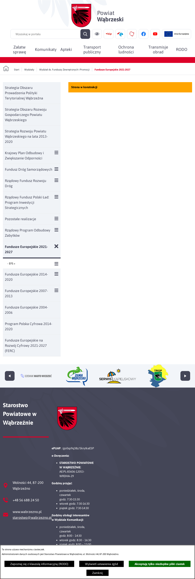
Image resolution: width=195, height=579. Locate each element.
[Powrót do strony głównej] (11, 68)
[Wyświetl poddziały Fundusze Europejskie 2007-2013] (56, 290)
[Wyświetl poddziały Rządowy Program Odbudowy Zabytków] (56, 230)
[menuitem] (19, 49)
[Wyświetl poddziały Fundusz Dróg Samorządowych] (56, 169)
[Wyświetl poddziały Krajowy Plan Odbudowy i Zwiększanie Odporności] (56, 152)
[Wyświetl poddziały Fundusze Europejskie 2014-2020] (56, 274)
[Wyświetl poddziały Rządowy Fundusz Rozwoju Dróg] (56, 180)
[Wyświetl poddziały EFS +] (56, 264)
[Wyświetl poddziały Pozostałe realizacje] (56, 218)
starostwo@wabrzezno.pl (32, 518)
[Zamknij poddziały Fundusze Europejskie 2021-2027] (56, 246)
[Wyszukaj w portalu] (50, 34)
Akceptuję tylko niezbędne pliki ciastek (160, 564)
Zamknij (97, 573)
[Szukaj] (85, 34)
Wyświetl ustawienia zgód (101, 564)
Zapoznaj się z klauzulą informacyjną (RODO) (39, 564)
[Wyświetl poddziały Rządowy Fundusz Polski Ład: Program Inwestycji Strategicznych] (56, 197)
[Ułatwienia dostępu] (97, 34)
